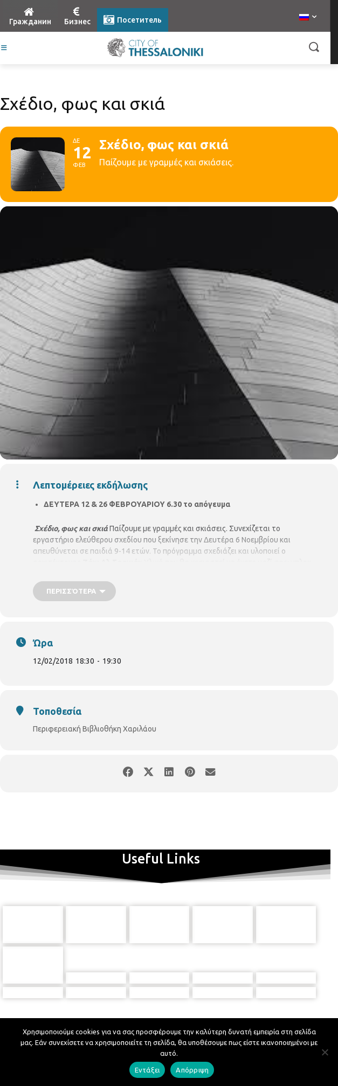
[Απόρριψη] (324, 1052)
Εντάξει (147, 1070)
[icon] (200, 992)
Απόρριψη (192, 1070)
